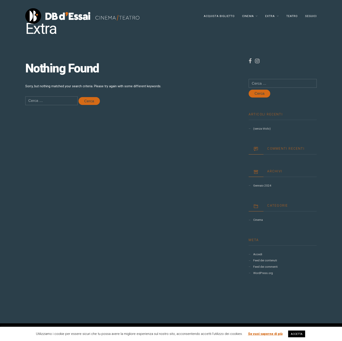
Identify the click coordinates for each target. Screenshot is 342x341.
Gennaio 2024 (262, 185)
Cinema (258, 219)
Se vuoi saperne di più (265, 334)
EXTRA (270, 16)
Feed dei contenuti (265, 260)
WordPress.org (263, 273)
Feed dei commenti (265, 266)
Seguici (311, 16)
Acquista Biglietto (219, 16)
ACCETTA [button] (297, 334)
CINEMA (248, 16)
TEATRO (292, 16)
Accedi (257, 254)
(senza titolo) (262, 128)
